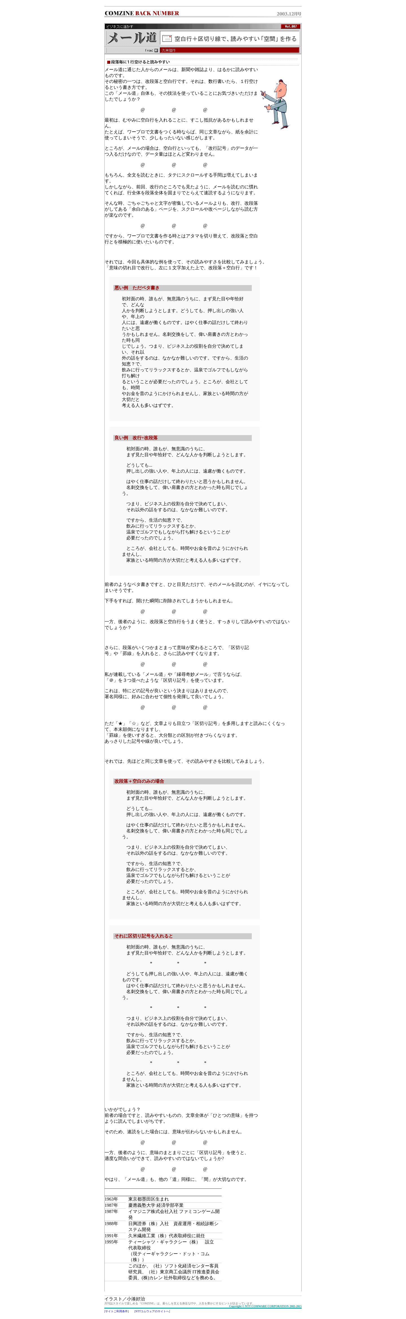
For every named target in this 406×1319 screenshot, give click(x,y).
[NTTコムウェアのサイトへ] (152, 1311)
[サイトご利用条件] (116, 1311)
